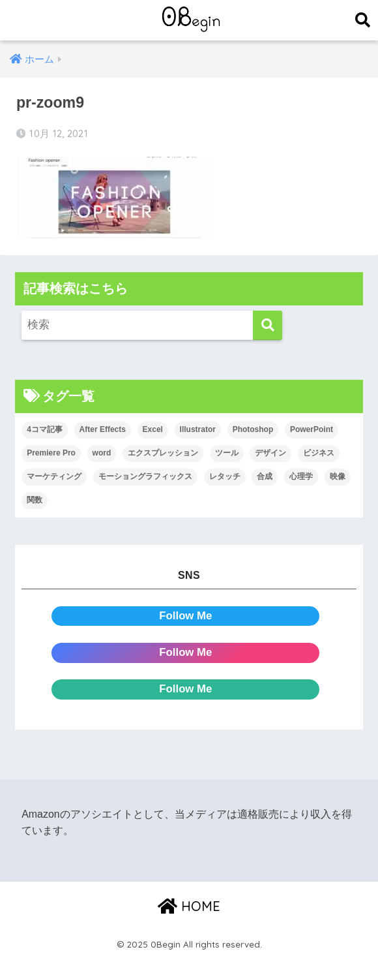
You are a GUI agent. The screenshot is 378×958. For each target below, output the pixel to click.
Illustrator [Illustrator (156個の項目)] (198, 429)
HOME (189, 906)
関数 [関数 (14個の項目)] (34, 499)
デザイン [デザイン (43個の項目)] (270, 452)
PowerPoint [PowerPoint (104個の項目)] (311, 429)
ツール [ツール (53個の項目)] (227, 452)
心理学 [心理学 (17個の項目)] (301, 476)
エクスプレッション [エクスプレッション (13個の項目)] (163, 452)
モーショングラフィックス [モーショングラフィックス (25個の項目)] (145, 476)
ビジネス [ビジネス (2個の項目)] (318, 452)
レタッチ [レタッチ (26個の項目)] (224, 476)
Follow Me (185, 616)
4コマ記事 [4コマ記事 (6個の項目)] (45, 429)
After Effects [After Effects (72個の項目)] (103, 429)
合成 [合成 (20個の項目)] (264, 476)
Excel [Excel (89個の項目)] (153, 429)
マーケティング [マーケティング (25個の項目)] (54, 476)
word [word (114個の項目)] (102, 452)
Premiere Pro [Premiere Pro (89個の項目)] (51, 452)
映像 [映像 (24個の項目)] (337, 476)
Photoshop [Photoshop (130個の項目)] (253, 429)
